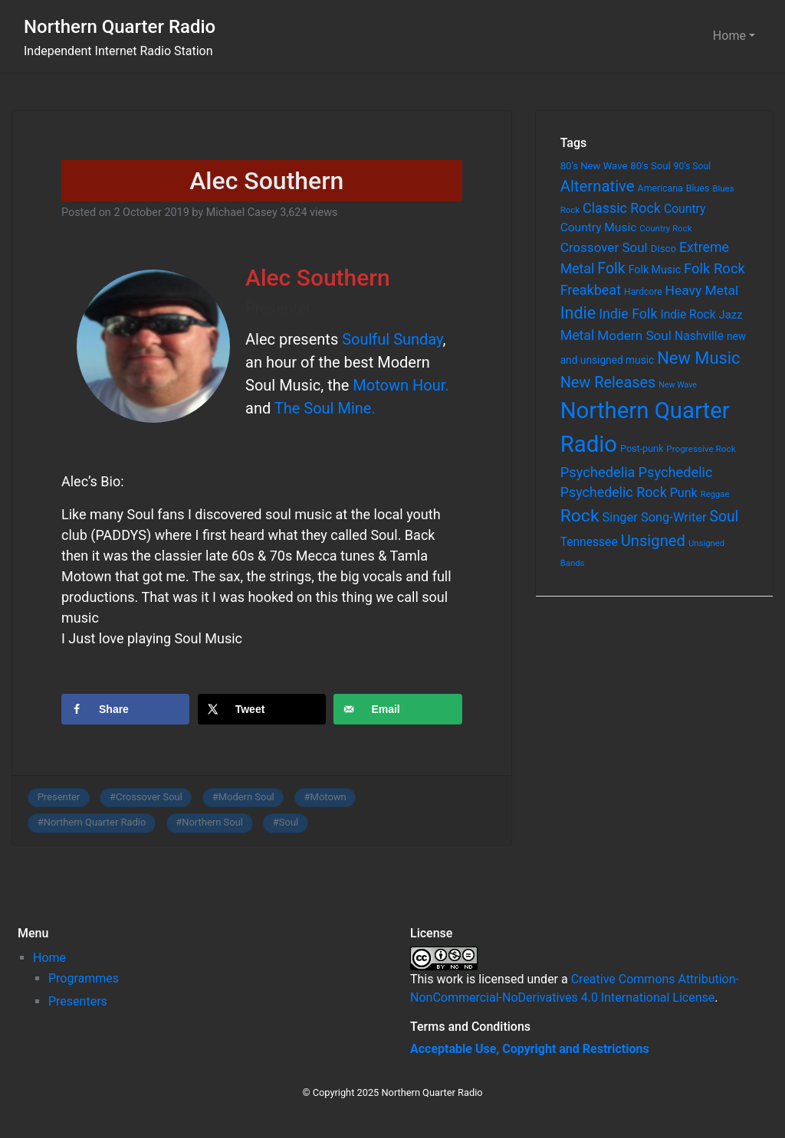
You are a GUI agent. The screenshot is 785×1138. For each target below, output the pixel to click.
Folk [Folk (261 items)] (611, 268)
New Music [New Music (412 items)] (698, 358)
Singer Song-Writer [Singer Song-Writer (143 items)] (654, 517)
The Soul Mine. (325, 408)
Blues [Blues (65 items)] (698, 188)
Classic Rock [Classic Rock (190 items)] (622, 208)
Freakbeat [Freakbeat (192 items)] (590, 290)
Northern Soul (212, 822)
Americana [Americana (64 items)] (660, 188)
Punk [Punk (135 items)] (684, 493)
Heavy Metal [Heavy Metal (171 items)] (702, 290)
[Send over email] (397, 709)
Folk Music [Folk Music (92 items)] (655, 269)
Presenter (59, 797)
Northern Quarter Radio (119, 27)
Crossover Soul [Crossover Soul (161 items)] (604, 247)
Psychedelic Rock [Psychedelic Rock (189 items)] (613, 492)
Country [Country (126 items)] (685, 208)
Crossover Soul (149, 797)
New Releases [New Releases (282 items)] (608, 382)
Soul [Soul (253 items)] (724, 516)
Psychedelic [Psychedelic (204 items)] (676, 472)
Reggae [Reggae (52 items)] (715, 494)
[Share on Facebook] (125, 709)
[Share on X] (262, 709)
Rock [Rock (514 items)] (579, 515)
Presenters (77, 1001)
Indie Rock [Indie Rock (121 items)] (687, 315)
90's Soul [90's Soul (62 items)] (692, 166)
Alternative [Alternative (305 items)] (597, 186)
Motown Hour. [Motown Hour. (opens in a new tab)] (398, 385)
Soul (288, 822)
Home (729, 35)
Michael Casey (242, 212)
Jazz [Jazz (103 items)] (731, 315)
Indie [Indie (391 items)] (578, 312)
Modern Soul (246, 797)
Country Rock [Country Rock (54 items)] (665, 228)
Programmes (83, 978)
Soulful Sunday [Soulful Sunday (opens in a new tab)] (392, 339)
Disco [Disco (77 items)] (663, 248)
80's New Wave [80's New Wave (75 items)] (594, 166)
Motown (328, 797)
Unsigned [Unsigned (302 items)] (653, 540)
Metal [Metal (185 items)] (577, 335)
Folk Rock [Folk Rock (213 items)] (714, 268)
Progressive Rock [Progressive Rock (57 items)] (700, 448)
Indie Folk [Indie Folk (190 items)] (628, 314)
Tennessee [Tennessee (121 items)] (589, 542)
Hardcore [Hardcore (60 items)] (643, 291)
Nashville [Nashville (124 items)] (699, 336)
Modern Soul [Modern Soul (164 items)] (634, 335)
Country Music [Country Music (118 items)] (598, 227)
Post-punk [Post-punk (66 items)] (641, 448)
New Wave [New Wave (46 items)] (678, 385)
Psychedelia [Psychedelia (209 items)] (598, 472)
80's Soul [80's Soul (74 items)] (650, 166)
